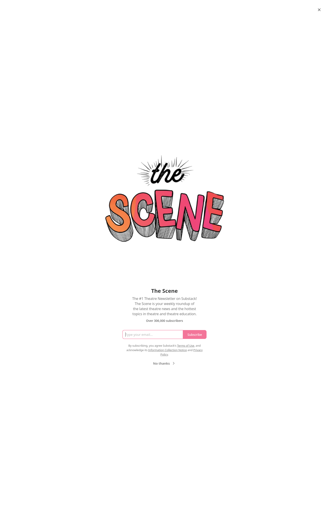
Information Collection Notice (167, 350)
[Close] (319, 9)
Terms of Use (185, 346)
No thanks (164, 363)
